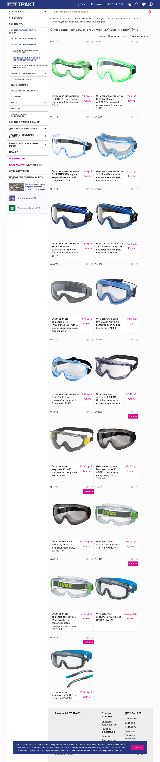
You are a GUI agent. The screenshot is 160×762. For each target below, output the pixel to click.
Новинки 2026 (17, 158)
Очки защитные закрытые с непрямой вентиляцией (26, 59)
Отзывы (106, 736)
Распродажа (17, 165)
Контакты (96, 4)
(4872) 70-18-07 (115, 4)
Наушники (16, 97)
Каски (14, 103)
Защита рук (16, 24)
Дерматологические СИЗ (24, 128)
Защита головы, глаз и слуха (23, 31)
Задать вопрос (109, 740)
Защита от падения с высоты (22, 136)
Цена (123, 36)
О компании (131, 718)
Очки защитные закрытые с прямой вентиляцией (30, 67)
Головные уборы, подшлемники (19, 115)
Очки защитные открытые (23, 39)
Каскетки (15, 108)
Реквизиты (130, 727)
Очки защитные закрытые (23, 45)
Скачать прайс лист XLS (29, 208)
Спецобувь (15, 18)
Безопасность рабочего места (23, 144)
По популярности (139, 36)
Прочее (13, 152)
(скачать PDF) (34, 165)
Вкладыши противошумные (24, 91)
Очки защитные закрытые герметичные (25, 51)
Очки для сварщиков (21, 79)
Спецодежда (17, 11)
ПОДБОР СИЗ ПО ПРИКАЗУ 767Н (26, 177)
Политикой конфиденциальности (106, 750)
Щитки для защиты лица (23, 73)
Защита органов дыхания (24, 122)
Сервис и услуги (19, 171)
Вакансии (130, 723)
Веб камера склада (34, 184)
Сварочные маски (19, 85)
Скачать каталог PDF (27, 198)
